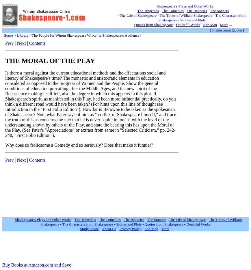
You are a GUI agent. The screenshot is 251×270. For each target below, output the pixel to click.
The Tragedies (148, 11)
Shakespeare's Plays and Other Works (185, 6)
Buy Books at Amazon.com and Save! (37, 264)
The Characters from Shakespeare (87, 224)
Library (23, 35)
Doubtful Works (188, 25)
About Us (109, 229)
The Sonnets (219, 11)
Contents (37, 43)
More (224, 25)
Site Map (210, 25)
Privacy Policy (130, 229)
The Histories (197, 11)
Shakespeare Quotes (227, 30)
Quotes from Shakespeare (153, 25)
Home (8, 35)
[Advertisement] (200, 127)
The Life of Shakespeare (138, 15)
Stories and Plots (192, 20)
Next (21, 43)
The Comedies (172, 11)
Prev (9, 43)
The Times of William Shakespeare (185, 15)
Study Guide (89, 229)
